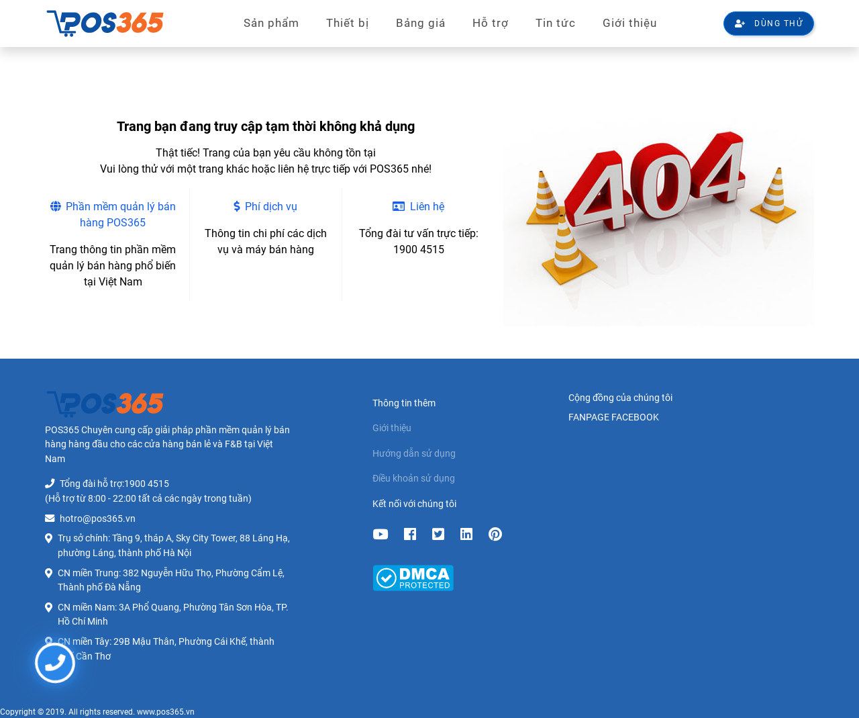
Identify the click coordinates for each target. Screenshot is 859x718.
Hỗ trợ (490, 23)
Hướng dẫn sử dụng (414, 453)
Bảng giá (421, 23)
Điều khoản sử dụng (413, 478)
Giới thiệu (630, 23)
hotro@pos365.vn (98, 519)
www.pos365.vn (166, 712)
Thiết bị (347, 23)
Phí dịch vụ (265, 206)
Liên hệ (418, 206)
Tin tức (556, 23)
